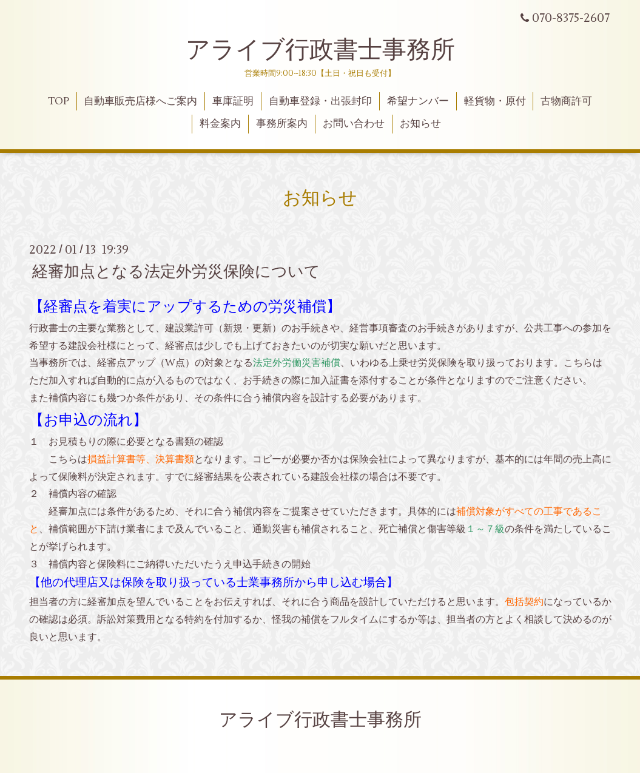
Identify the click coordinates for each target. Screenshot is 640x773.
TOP (58, 101)
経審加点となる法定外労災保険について (176, 271)
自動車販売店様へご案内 (140, 101)
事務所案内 (282, 123)
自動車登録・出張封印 (320, 101)
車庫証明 (233, 101)
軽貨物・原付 (495, 101)
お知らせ (420, 123)
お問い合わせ (354, 123)
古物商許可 (566, 101)
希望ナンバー (418, 101)
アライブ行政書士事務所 (320, 50)
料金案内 (220, 123)
